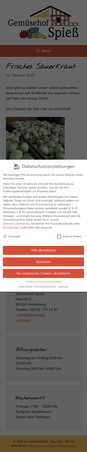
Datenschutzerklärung (16, 221)
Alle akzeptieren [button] (43, 247)
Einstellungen (11, 225)
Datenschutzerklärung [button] (45, 284)
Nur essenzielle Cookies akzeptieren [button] (43, 270)
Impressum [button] (63, 284)
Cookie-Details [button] (25, 284)
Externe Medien (69, 234)
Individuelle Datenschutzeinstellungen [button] (44, 279)
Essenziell (11, 234)
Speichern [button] (43, 259)
